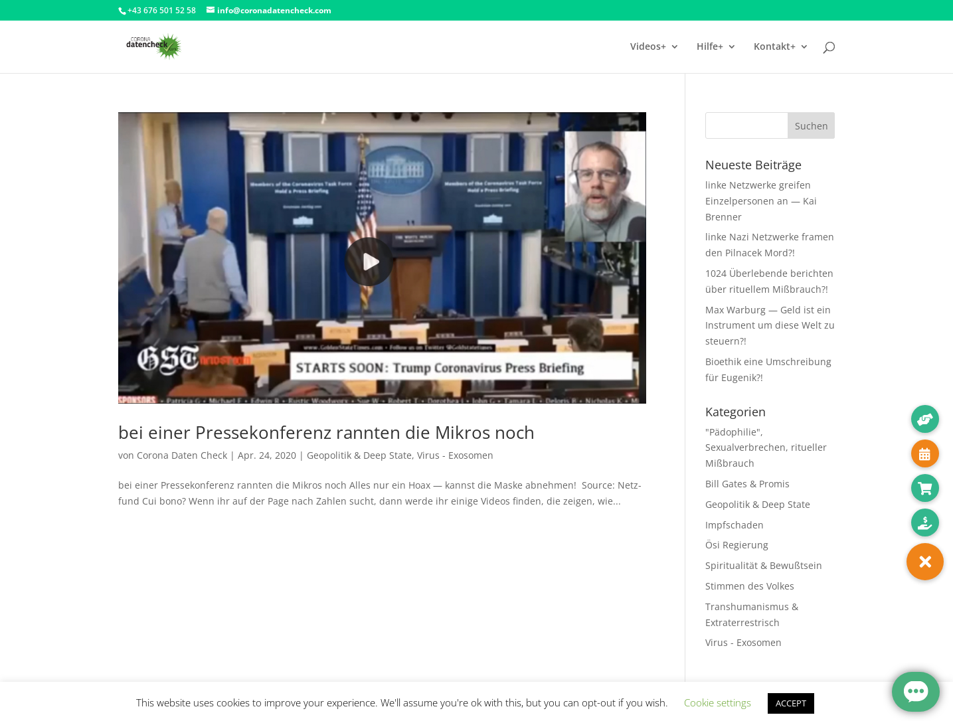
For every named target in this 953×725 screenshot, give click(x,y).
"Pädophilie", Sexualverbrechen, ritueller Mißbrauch (766, 448)
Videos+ (648, 47)
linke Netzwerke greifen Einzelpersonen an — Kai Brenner (761, 201)
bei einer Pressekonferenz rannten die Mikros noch (326, 432)
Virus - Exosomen (455, 455)
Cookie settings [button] (717, 702)
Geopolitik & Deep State (359, 455)
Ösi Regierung (736, 544)
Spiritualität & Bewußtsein (763, 565)
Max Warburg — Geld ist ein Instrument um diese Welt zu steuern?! (770, 325)
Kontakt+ (775, 47)
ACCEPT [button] (791, 703)
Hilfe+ (710, 47)
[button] (925, 561)
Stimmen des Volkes (749, 586)
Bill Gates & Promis (747, 483)
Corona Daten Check (182, 455)
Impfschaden (734, 525)
